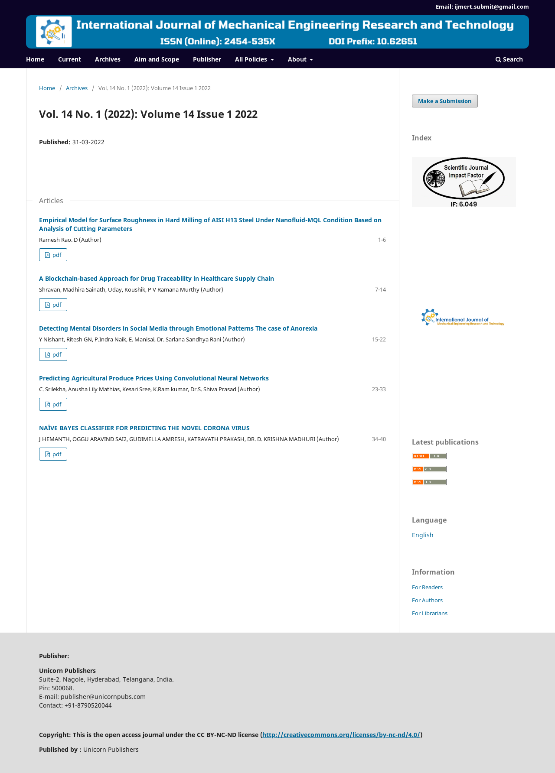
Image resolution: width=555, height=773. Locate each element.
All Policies (252, 59)
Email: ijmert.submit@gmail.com (482, 6)
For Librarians (429, 613)
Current (69, 59)
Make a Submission (445, 101)
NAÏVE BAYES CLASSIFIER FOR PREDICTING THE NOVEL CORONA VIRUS (144, 428)
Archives (108, 59)
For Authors (427, 600)
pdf (56, 255)
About (298, 59)
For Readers (427, 587)
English (423, 535)
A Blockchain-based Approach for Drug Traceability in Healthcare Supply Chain (156, 278)
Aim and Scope (156, 59)
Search (509, 59)
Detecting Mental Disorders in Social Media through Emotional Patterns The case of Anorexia (178, 328)
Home (35, 59)
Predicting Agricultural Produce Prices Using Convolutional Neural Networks (154, 378)
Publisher (207, 59)
